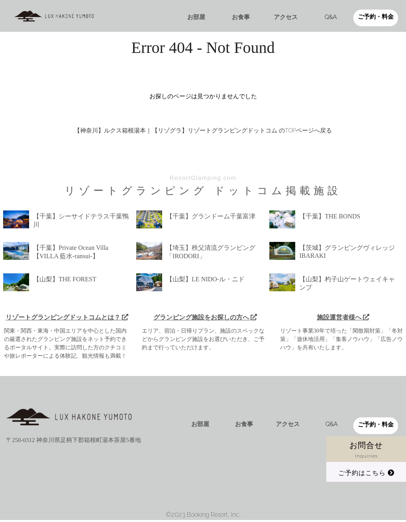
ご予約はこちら (366, 473)
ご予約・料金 (376, 16)
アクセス (286, 17)
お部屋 (196, 17)
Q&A (331, 17)
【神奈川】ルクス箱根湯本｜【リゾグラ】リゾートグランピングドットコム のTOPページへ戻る (203, 130)
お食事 (241, 17)
